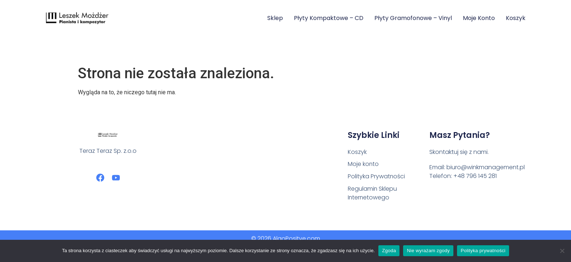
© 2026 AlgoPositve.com (285, 238)
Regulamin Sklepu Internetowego (372, 193)
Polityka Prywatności (376, 176)
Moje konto (479, 18)
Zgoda (389, 250)
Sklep (275, 18)
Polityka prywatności (483, 250)
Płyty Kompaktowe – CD (328, 18)
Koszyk (515, 18)
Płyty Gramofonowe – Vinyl (413, 18)
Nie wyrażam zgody (428, 250)
